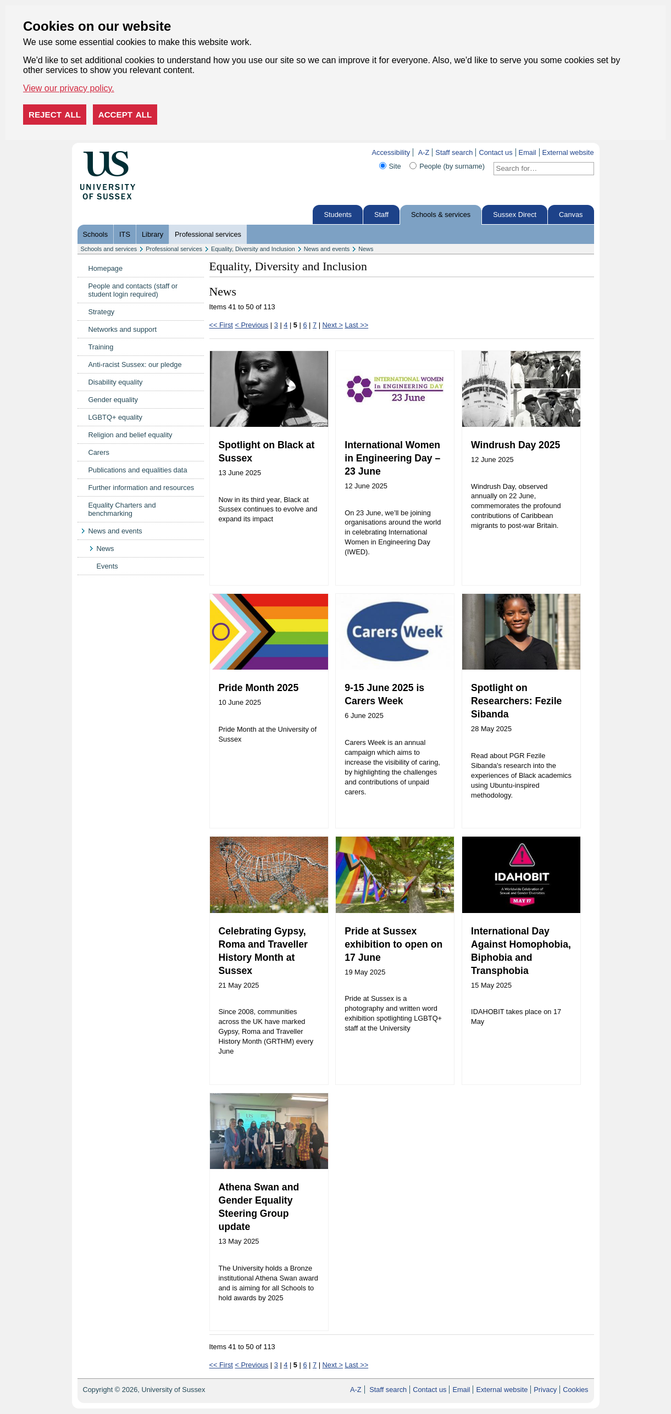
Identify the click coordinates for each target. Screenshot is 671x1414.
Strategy (101, 312)
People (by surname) (452, 166)
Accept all (125, 114)
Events (107, 566)
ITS (124, 234)
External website (568, 152)
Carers (98, 452)
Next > (333, 325)
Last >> (356, 325)
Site (395, 166)
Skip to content (158, 152)
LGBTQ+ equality (115, 417)
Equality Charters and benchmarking (122, 509)
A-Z (424, 152)
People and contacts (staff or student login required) (133, 290)
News (365, 249)
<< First (221, 325)
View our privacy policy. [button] (68, 88)
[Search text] (537, 168)
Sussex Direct (514, 214)
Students (338, 214)
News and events (327, 249)
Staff (381, 214)
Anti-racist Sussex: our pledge (135, 364)
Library (152, 234)
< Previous (251, 325)
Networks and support (122, 329)
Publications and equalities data (137, 470)
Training (101, 347)
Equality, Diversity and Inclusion (253, 249)
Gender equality (113, 400)
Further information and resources (141, 487)
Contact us (495, 152)
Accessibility (390, 152)
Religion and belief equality (130, 435)
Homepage (105, 268)
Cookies (575, 1389)
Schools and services (109, 249)
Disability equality (115, 382)
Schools (95, 234)
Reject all (55, 114)
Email (527, 152)
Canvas (571, 214)
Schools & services (440, 214)
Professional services (208, 234)
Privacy (545, 1389)
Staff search (454, 152)
